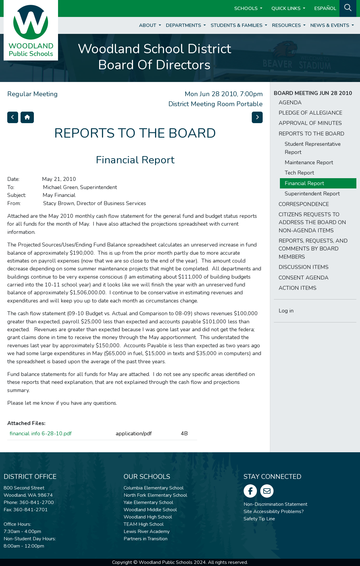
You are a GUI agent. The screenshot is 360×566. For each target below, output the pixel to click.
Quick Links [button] (286, 8)
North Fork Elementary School (155, 495)
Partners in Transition (145, 538)
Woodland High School (148, 517)
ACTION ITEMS (297, 288)
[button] (348, 8)
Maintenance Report (309, 162)
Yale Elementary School (148, 502)
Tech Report (299, 172)
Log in (286, 310)
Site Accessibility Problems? (274, 511)
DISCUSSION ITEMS (304, 267)
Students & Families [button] (237, 25)
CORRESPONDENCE (304, 204)
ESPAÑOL (325, 8)
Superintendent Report (312, 193)
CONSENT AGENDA (304, 277)
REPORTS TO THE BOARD (311, 133)
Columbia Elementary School (153, 488)
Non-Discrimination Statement (275, 504)
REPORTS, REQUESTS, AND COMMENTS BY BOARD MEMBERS (313, 248)
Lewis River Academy (147, 531)
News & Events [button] (330, 25)
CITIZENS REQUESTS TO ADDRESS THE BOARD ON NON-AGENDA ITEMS (312, 222)
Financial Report (304, 183)
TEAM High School (144, 524)
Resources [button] (287, 25)
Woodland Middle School (150, 509)
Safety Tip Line (259, 518)
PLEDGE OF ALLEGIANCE (310, 112)
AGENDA (290, 102)
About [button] (148, 25)
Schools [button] (246, 8)
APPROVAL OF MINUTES (310, 123)
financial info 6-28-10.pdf (41, 433)
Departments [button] (184, 25)
